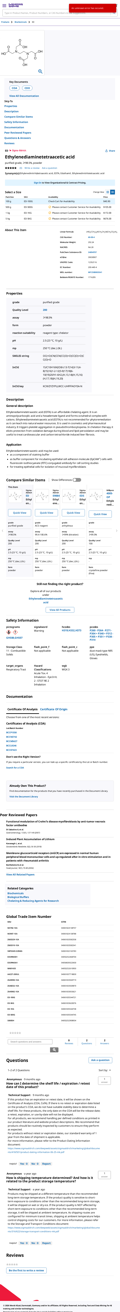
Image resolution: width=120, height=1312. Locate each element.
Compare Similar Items (18, 116)
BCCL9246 (11, 745)
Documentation (14, 127)
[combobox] (60, 13)
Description (11, 111)
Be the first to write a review (28, 1263)
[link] (15, 1033)
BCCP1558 (11, 732)
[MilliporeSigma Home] (16, 5)
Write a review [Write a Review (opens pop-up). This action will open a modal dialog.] (32, 167)
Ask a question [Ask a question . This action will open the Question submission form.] (49, 167)
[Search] (114, 12)
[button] (104, 1073)
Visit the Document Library (23, 796)
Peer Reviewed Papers (17, 132)
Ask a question (100, 1052)
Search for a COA (15, 767)
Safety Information (16, 122)
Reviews (9, 143)
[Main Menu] (4, 5)
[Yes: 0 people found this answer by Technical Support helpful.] (23, 1156)
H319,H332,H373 (71, 630)
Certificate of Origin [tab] (53, 709)
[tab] (8, 22)
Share (110, 150)
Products (5, 22)
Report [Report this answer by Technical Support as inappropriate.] (46, 1155)
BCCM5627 (11, 741)
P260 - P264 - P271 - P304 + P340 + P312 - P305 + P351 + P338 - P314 (101, 635)
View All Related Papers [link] (20, 874)
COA (14, 88)
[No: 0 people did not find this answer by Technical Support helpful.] (35, 1156)
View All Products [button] (60, 610)
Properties (10, 106)
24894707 (92, 252)
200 (45, 310)
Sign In (37, 182)
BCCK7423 (11, 749)
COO (27, 88)
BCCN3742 (11, 736)
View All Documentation (24, 95)
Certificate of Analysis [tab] (22, 709)
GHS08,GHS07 (14, 637)
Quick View (19, 512)
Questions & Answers (17, 138)
